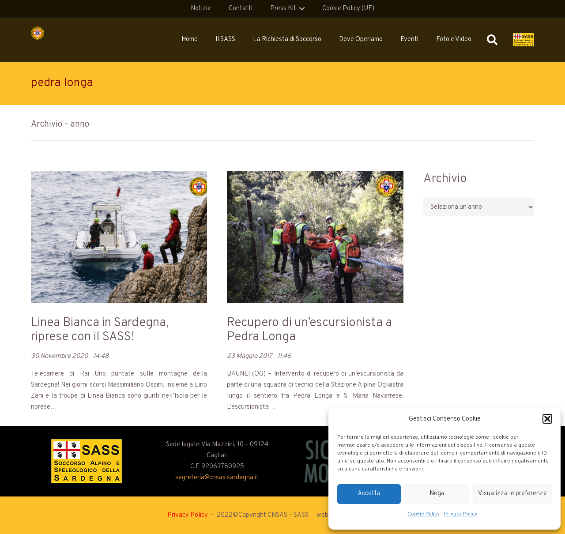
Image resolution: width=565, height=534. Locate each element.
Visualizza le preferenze (512, 493)
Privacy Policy (460, 514)
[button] (547, 418)
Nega (436, 493)
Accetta (369, 493)
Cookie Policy (423, 514)
